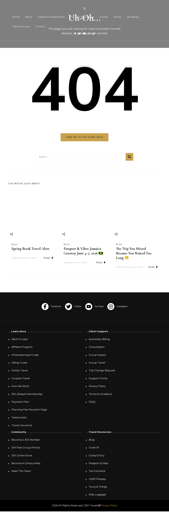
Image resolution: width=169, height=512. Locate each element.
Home (16, 17)
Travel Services (21, 26)
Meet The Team (21, 471)
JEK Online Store (21, 456)
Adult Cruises (19, 339)
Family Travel (19, 371)
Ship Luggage (97, 495)
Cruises (103, 17)
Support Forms (98, 378)
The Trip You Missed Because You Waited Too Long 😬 (133, 253)
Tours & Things (98, 487)
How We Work (20, 386)
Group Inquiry (97, 355)
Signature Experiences (51, 17)
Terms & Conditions (100, 394)
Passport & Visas (98, 463)
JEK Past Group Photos (25, 448)
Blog (14, 245)
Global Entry (96, 456)
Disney (117, 17)
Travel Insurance (21, 426)
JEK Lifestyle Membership (26, 394)
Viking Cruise (19, 363)
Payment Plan (20, 402)
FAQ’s (92, 402)
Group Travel (97, 363)
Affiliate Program (21, 347)
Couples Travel (20, 378)
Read (48, 258)
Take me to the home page (84, 137)
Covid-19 (94, 448)
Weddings (133, 17)
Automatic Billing (99, 339)
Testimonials (18, 418)
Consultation (97, 347)
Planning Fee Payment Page (29, 410)
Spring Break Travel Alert (30, 249)
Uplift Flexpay (97, 479)
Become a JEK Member (25, 440)
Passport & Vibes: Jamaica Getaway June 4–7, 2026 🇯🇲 (83, 251)
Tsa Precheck (97, 471)
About (28, 17)
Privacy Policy (97, 386)
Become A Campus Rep (25, 463)
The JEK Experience (82, 17)
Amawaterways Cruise (25, 355)
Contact (40, 26)
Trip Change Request (102, 371)
